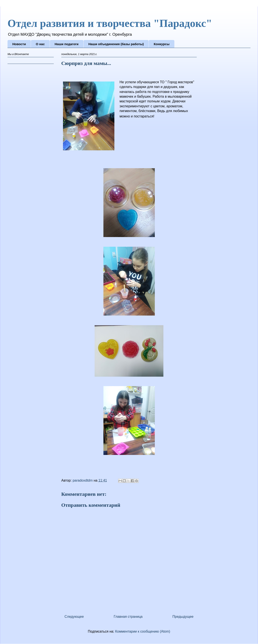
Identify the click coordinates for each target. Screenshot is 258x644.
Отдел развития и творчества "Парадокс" (110, 23)
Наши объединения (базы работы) (116, 44)
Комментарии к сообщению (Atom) (142, 631)
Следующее (74, 616)
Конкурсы (161, 44)
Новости (19, 44)
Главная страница (128, 616)
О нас (40, 44)
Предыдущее (183, 616)
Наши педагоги (66, 44)
